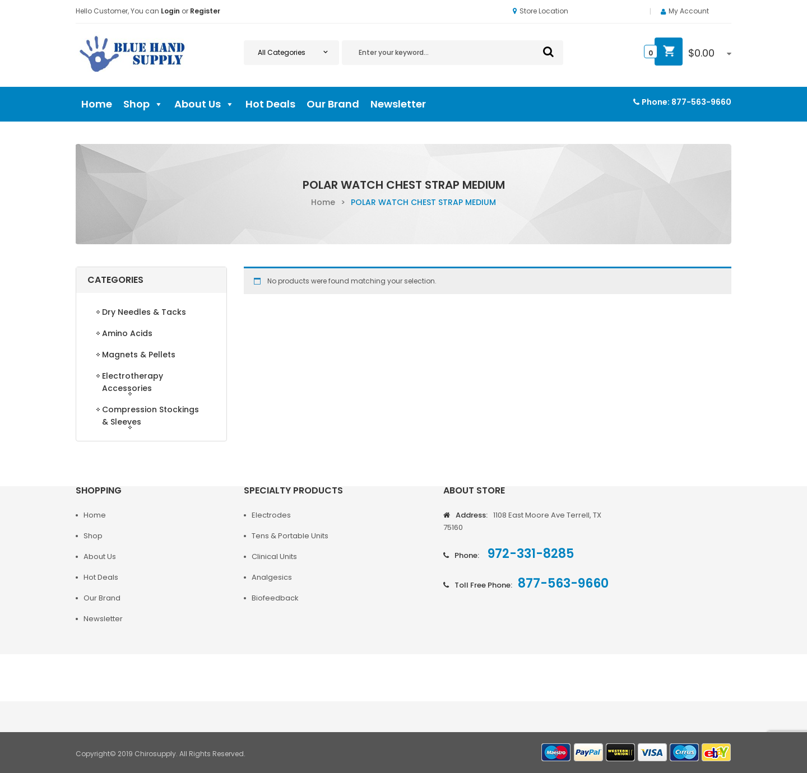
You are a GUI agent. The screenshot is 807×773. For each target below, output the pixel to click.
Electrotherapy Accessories (132, 382)
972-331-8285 (529, 553)
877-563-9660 (701, 102)
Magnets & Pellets (138, 354)
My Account (689, 11)
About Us (204, 104)
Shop (143, 104)
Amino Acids (127, 333)
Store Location (540, 11)
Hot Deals (270, 104)
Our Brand (333, 104)
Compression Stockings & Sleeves (150, 415)
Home (96, 104)
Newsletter (398, 104)
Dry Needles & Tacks (144, 312)
